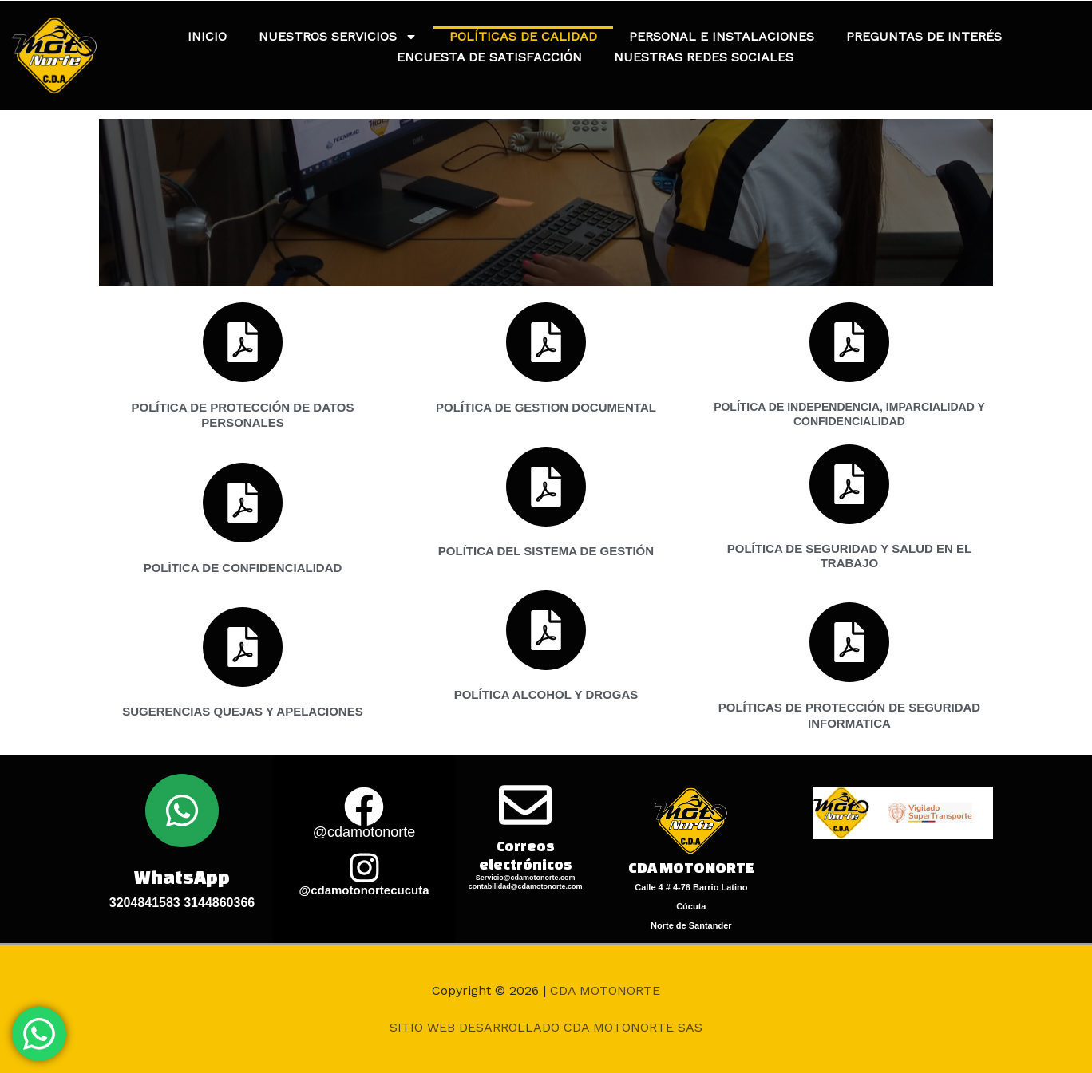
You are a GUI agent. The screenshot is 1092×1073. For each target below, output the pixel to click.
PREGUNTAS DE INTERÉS (924, 36)
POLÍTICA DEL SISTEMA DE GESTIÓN (546, 551)
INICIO (207, 36)
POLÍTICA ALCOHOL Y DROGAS (546, 694)
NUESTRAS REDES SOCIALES (703, 57)
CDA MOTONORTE (605, 990)
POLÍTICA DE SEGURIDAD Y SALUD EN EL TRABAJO (849, 556)
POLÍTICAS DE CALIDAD (523, 36)
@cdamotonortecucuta (364, 890)
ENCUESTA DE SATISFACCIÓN (489, 57)
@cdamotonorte (364, 832)
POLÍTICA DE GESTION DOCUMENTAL (546, 407)
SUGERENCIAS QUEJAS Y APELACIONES (242, 711)
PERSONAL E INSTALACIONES (721, 36)
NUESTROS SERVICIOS (338, 36)
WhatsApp (182, 877)
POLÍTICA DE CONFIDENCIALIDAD (243, 567)
